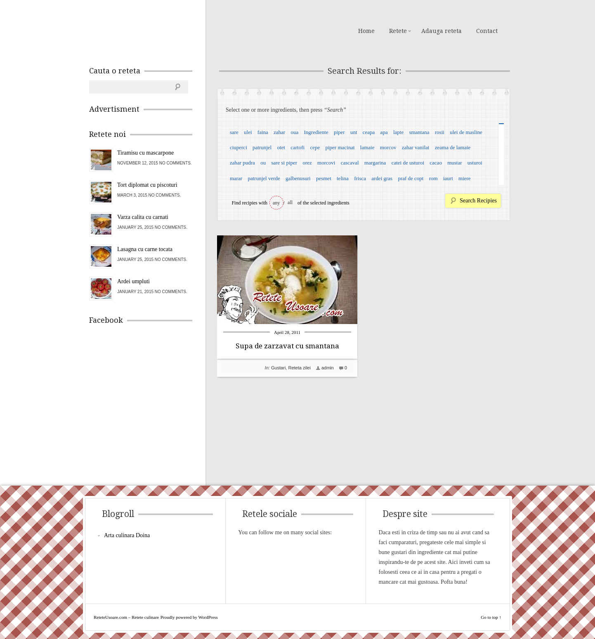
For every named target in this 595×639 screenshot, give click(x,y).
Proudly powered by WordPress (189, 617)
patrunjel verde (264, 178)
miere (464, 178)
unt (353, 132)
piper (339, 132)
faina (262, 132)
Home (366, 31)
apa (384, 132)
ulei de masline (466, 132)
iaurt (448, 178)
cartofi (297, 147)
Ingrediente (316, 132)
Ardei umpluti (133, 281)
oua (294, 132)
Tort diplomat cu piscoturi (147, 185)
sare (234, 132)
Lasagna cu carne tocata (144, 249)
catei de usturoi (408, 163)
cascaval (350, 163)
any (276, 203)
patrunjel (262, 147)
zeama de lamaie (453, 147)
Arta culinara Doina (127, 535)
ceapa (369, 132)
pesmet (323, 178)
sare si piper (284, 163)
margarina (375, 163)
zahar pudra (242, 163)
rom (433, 178)
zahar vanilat (416, 147)
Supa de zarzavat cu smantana (287, 346)
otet (281, 147)
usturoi (475, 163)
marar (236, 178)
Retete (398, 31)
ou (263, 163)
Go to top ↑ (491, 617)
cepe (315, 147)
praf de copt (410, 178)
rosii (439, 132)
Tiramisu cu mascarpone (145, 153)
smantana (419, 132)
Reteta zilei (299, 367)
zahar (279, 132)
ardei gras (381, 178)
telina (343, 178)
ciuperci (238, 147)
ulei (248, 132)
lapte (398, 132)
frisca (360, 178)
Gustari (278, 367)
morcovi (326, 163)
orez (307, 163)
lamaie (367, 147)
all (290, 202)
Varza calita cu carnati (142, 217)
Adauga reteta (441, 31)
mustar (454, 163)
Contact (487, 31)
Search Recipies (478, 200)
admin (327, 367)
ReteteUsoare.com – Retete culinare (148, 30)
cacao (436, 163)
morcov (388, 147)
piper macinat (339, 147)
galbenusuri (298, 178)
